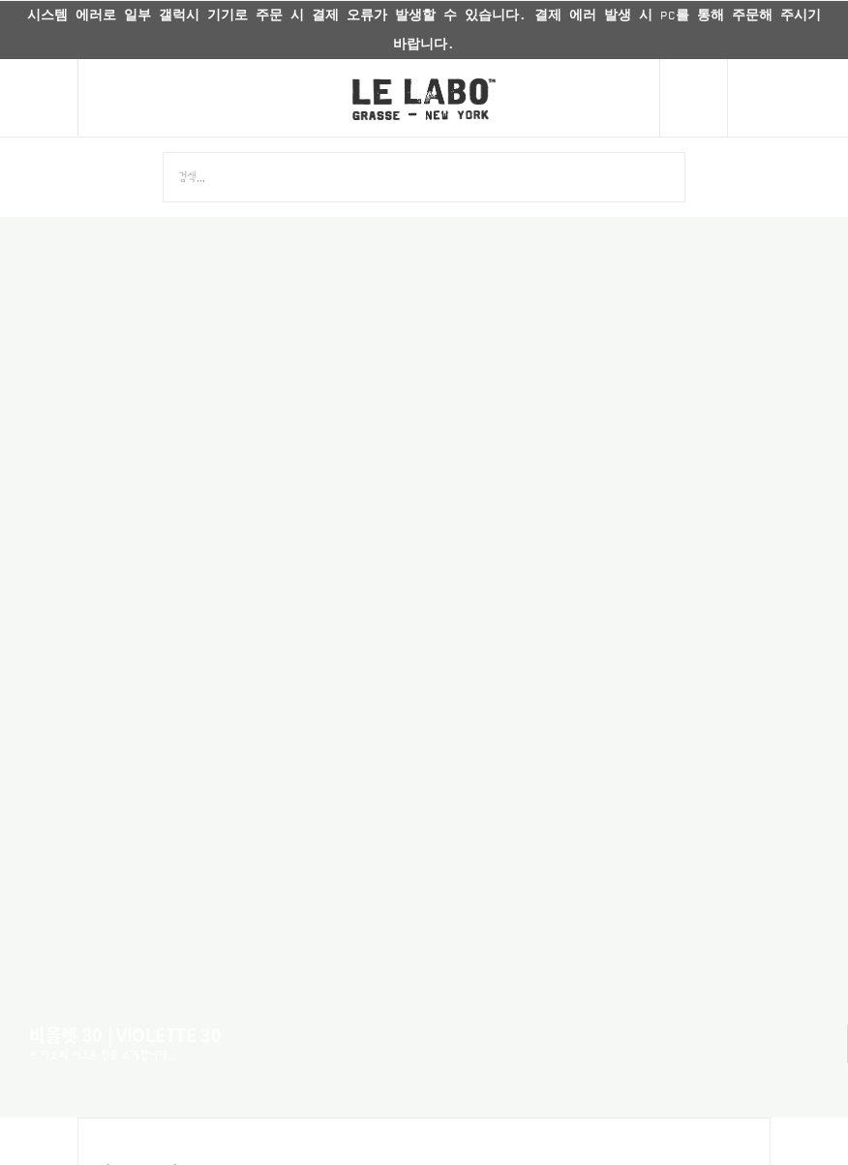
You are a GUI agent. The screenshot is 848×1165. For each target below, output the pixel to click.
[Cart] (787, 98)
